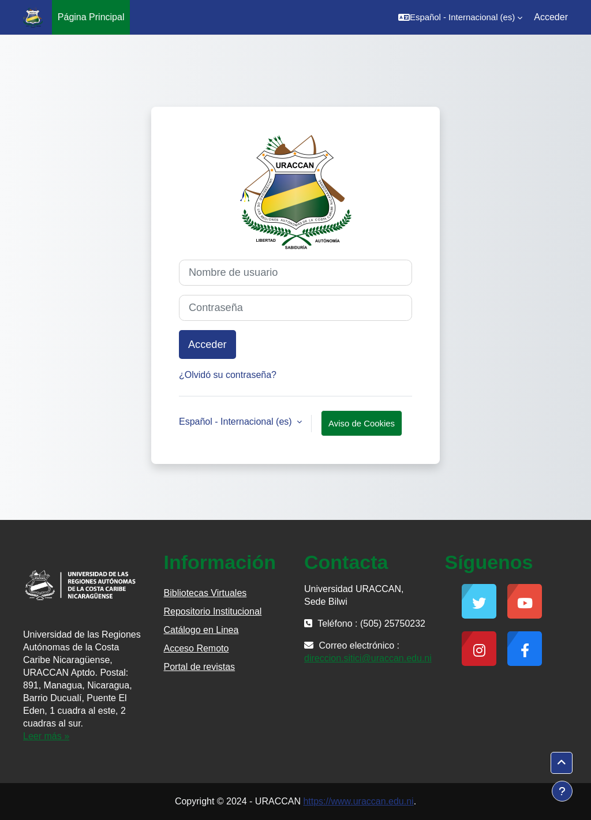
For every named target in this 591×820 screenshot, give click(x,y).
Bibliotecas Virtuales (205, 593)
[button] (460, 17)
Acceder (551, 17)
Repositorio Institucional (213, 611)
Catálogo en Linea (201, 630)
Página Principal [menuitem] (91, 17)
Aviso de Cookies (361, 423)
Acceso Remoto (196, 648)
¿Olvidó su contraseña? (227, 375)
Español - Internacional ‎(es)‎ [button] (236, 421)
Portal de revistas (199, 667)
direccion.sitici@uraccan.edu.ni (368, 658)
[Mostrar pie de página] (562, 791)
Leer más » (46, 736)
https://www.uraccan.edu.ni (358, 801)
